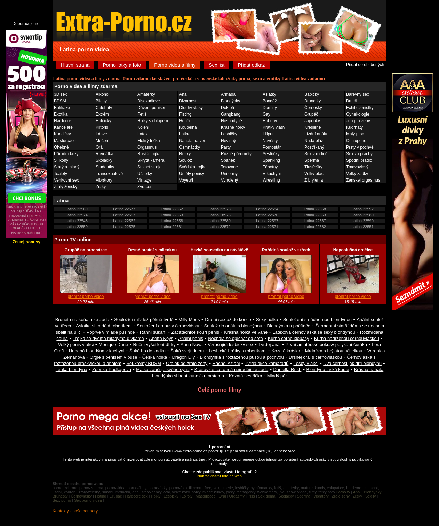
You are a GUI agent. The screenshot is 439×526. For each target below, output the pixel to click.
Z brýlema (313, 180)
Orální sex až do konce (228, 319)
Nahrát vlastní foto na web (219, 476)
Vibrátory (104, 180)
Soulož (185, 160)
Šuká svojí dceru (187, 350)
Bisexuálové (148, 101)
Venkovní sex (66, 180)
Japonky (312, 120)
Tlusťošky (313, 167)
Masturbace (65, 140)
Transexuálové (109, 173)
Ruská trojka (149, 153)
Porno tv (343, 492)
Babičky (311, 94)
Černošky (313, 107)
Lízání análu (315, 134)
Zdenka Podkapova (111, 369)
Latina (185, 134)
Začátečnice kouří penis (195, 332)
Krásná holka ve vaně (246, 332)
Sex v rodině (316, 153)
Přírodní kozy (66, 153)
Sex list (216, 65)
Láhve (101, 134)
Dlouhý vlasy (191, 107)
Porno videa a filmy (174, 65)
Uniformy (229, 173)
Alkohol (102, 94)
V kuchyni (272, 173)
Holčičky (103, 120)
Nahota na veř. (193, 140)
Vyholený (229, 180)
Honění (186, 120)
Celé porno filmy (219, 390)
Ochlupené (356, 140)
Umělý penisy (191, 173)
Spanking (271, 160)
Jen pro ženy (358, 120)
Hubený (270, 120)
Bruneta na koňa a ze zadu (82, 319)
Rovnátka (104, 153)
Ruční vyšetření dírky (154, 344)
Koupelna (188, 127)
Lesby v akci (306, 363)
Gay (266, 114)
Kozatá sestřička (245, 375)
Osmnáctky (189, 147)
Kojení (143, 127)
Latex (142, 134)
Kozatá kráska (285, 350)
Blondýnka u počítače (288, 325)
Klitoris (102, 127)
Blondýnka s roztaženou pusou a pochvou (242, 357)
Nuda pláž (313, 140)
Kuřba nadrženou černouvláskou (346, 338)
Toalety (60, 173)
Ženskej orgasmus (363, 180)
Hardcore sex (136, 496)
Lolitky (187, 496)
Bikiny (101, 101)
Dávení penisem (152, 107)
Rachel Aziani (226, 363)
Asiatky (269, 94)
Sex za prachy (359, 153)
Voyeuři (186, 180)
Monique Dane (113, 344)
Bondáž (270, 101)
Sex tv (370, 496)
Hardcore (62, 120)
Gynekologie (357, 114)
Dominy (270, 107)
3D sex (60, 94)
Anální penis (190, 338)
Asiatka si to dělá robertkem (103, 325)
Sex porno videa (88, 500)
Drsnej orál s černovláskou (315, 357)
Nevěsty (270, 140)
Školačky (104, 160)
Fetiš (141, 114)
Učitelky (144, 173)
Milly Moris (189, 319)
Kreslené (312, 127)
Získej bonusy (26, 242)
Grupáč (311, 114)
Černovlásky (81, 496)
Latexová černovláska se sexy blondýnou (313, 332)
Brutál (351, 101)
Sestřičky (271, 153)
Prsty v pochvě (360, 147)
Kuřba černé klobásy (288, 338)
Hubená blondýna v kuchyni (97, 350)
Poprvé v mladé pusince (111, 332)
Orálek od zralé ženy (186, 363)
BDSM (60, 101)
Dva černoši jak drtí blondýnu (352, 363)
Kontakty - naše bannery (75, 511)
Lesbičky (229, 134)
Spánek (228, 160)
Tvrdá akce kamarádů (267, 363)
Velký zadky (357, 173)
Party (226, 147)
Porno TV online (72, 239)
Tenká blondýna (71, 369)
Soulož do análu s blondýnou (233, 325)
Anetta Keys (161, 338)
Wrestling (271, 180)
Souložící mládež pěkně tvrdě (144, 319)
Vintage (144, 180)
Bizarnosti (188, 101)
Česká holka (154, 357)
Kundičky (62, 134)
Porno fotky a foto (122, 65)
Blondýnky (230, 101)
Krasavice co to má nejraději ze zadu (231, 369)
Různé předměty (236, 153)
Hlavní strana (75, 65)
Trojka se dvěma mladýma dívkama (108, 338)
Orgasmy (237, 496)
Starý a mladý (66, 167)
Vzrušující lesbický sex (230, 344)
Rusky (185, 153)
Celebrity (104, 107)
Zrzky (101, 186)
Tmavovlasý (357, 167)
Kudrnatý (354, 127)
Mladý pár (277, 375)
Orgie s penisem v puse (113, 357)
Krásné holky (233, 127)
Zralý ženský (65, 186)
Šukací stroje (149, 167)
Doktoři (227, 107)
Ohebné (61, 147)
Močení (102, 140)
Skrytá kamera (150, 160)
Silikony (61, 160)
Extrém (102, 114)
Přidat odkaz (251, 65)
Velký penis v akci (76, 344)
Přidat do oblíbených (365, 64)
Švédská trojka (193, 167)
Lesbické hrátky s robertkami (237, 350)
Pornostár (272, 147)
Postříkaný (314, 147)
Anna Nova (192, 344)
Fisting (185, 114)
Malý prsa (355, 134)
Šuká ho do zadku (147, 350)
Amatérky (146, 94)
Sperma (311, 160)
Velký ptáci (314, 173)
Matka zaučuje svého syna (162, 369)
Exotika (60, 114)
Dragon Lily (183, 357)
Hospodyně (231, 120)
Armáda (228, 94)
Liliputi (268, 134)
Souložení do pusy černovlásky (168, 325)
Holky (156, 496)
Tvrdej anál (269, 344)
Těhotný (270, 167)
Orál (100, 147)
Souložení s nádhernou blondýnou (317, 319)
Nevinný (228, 140)
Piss (251, 496)
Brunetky (312, 101)
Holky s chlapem (152, 120)
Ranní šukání (153, 332)
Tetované (229, 167)
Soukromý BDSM (143, 363)
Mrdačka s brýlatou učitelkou (333, 350)
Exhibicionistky (360, 107)
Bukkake (62, 107)
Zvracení (145, 186)
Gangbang (230, 114)
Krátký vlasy (274, 127)
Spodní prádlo (359, 160)
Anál (183, 94)
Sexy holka (267, 319)
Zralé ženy (341, 496)
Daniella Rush (287, 369)
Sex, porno (62, 500)
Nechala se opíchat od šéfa (235, 338)
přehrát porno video (85, 296)
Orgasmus (147, 147)
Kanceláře (63, 127)
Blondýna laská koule (327, 369)
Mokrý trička (148, 140)
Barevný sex (357, 94)
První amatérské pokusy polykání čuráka (326, 344)
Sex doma (267, 496)
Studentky (105, 167)
